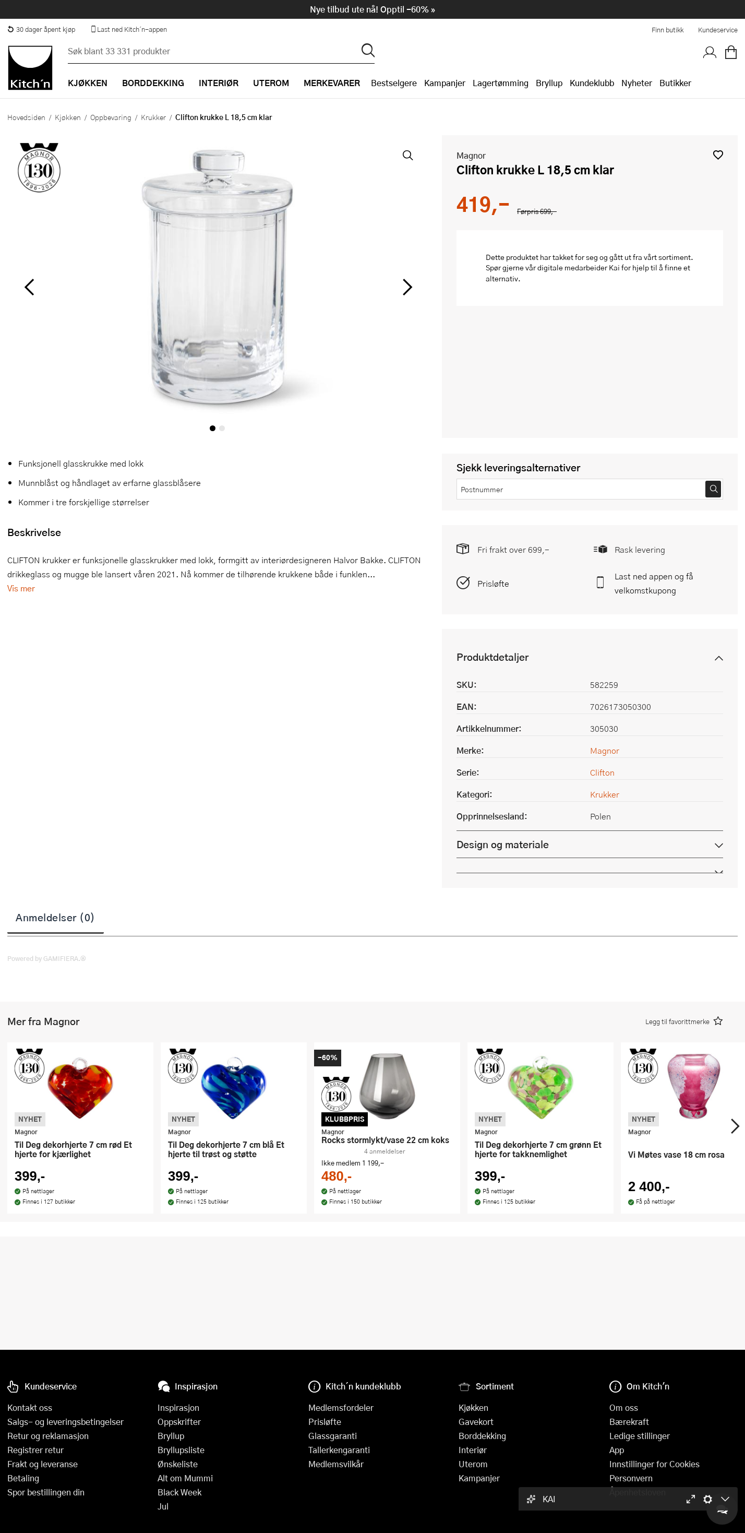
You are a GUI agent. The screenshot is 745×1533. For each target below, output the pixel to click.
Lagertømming (500, 83)
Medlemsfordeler (341, 1407)
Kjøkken (68, 117)
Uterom (473, 1464)
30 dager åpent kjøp (41, 29)
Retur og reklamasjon (48, 1436)
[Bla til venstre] (29, 287)
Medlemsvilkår (336, 1464)
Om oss (623, 1407)
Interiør (473, 1450)
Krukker (153, 117)
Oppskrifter (179, 1422)
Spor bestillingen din (46, 1492)
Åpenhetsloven (637, 1492)
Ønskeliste (178, 1464)
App (616, 1450)
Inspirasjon (178, 1407)
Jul (163, 1506)
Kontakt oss (29, 1407)
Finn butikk (667, 29)
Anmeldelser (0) (55, 917)
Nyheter (636, 83)
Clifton (602, 772)
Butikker (675, 83)
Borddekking (482, 1436)
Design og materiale (502, 844)
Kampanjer (444, 83)
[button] (718, 155)
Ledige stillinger (639, 1436)
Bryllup (549, 83)
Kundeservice (718, 29)
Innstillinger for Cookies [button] (654, 1464)
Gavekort (476, 1422)
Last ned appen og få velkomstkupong (654, 583)
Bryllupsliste (181, 1450)
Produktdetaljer (492, 656)
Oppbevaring (110, 117)
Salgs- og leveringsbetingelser (65, 1422)
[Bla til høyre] (405, 287)
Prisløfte (493, 583)
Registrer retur (35, 1450)
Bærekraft (629, 1422)
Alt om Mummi (185, 1478)
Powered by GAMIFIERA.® (46, 958)
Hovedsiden (26, 117)
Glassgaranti (332, 1436)
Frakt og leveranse (42, 1464)
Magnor (471, 155)
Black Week (179, 1492)
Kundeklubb (592, 83)
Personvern (631, 1478)
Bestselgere (394, 83)
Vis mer (21, 588)
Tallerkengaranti (339, 1450)
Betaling (23, 1478)
